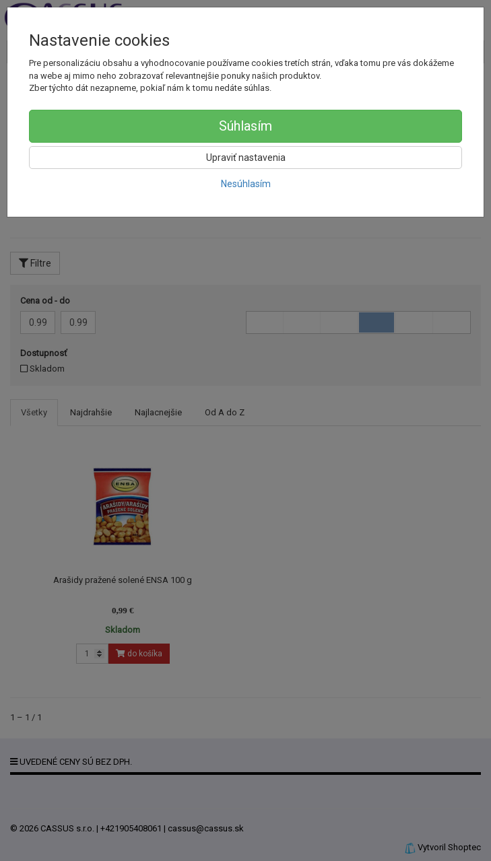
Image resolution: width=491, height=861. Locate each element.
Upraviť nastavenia (246, 157)
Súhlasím (245, 126)
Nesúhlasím (246, 183)
